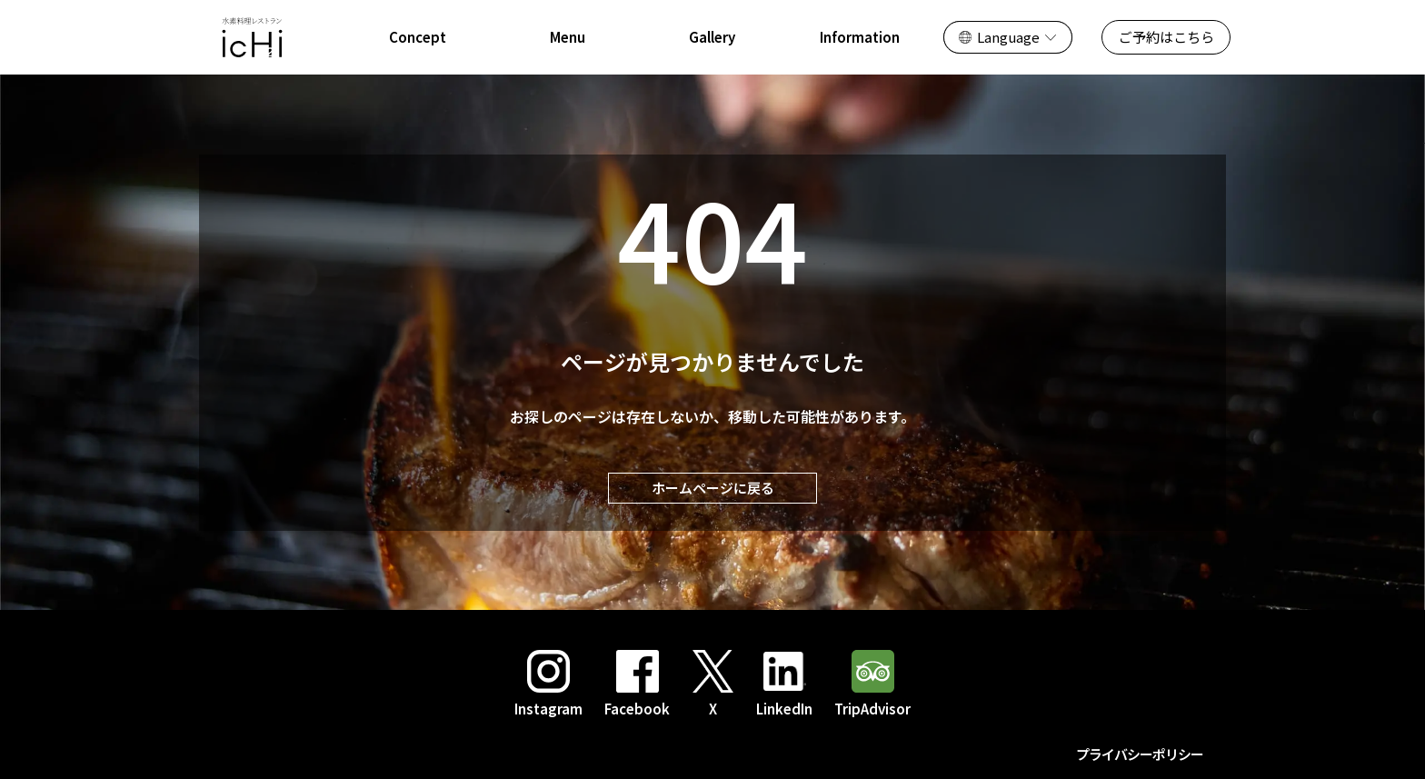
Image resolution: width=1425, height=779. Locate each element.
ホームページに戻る (713, 487)
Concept (417, 36)
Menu (567, 36)
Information (860, 36)
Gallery (712, 36)
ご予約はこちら (1166, 36)
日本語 (982, 37)
